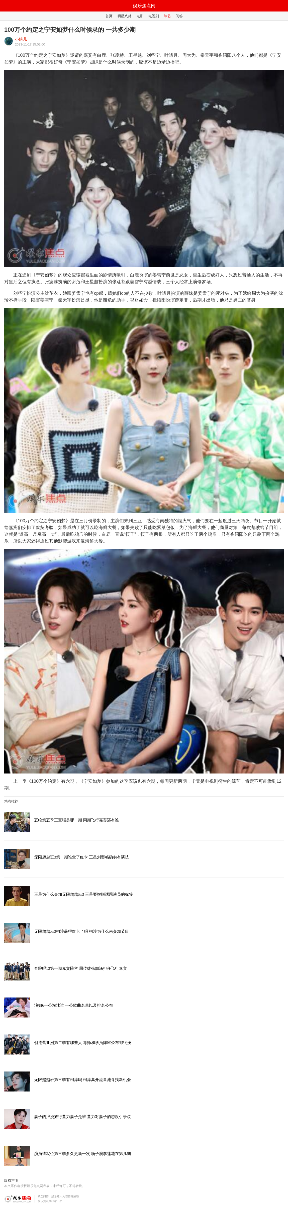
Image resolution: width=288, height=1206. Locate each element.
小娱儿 (21, 39)
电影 (139, 16)
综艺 (167, 16)
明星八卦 (124, 16)
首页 (108, 16)
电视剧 (153, 16)
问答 (179, 16)
